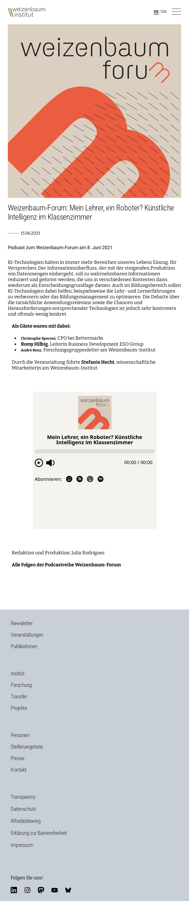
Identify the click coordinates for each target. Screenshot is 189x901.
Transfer (19, 696)
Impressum (22, 845)
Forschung (21, 685)
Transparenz (23, 797)
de (156, 11)
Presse (17, 758)
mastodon (41, 890)
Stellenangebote (27, 747)
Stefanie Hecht (97, 362)
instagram (27, 890)
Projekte (19, 708)
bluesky (68, 890)
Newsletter (21, 623)
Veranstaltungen (27, 635)
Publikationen (24, 646)
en (164, 11)
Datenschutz (23, 809)
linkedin (14, 890)
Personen (20, 735)
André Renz (31, 350)
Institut (17, 673)
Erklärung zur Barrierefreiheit (39, 833)
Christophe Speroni (38, 338)
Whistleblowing (25, 821)
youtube (54, 890)
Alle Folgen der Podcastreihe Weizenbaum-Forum (66, 565)
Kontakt (18, 770)
